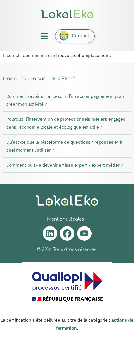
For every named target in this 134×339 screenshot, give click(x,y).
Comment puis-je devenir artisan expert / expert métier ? (64, 165)
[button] (44, 36)
